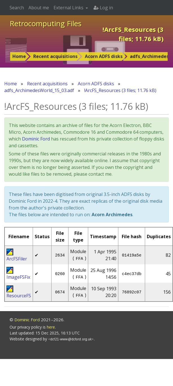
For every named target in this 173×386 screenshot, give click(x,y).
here (51, 327)
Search (17, 8)
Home (19, 56)
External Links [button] (69, 8)
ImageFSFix (18, 277)
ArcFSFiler (16, 259)
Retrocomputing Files (45, 23)
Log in (103, 8)
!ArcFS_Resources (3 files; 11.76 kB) (120, 90)
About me (38, 8)
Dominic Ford (36, 139)
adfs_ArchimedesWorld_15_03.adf (39, 90)
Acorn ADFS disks (104, 56)
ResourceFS (18, 296)
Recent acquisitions (55, 56)
